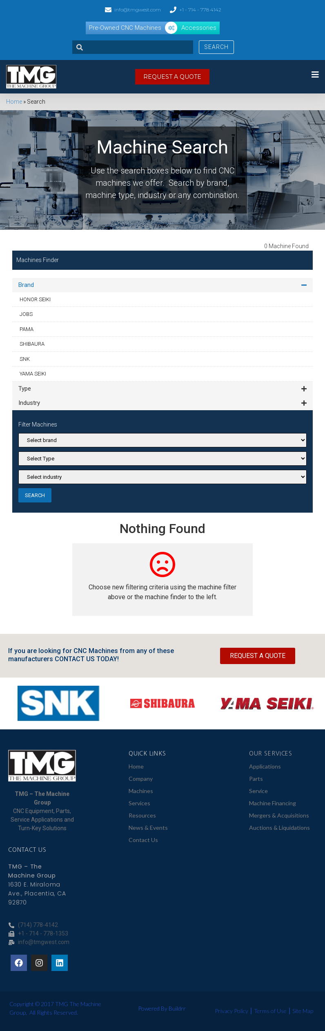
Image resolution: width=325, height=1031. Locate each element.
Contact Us (143, 839)
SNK (25, 359)
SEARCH (35, 495)
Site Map (302, 1010)
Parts (256, 778)
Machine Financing (272, 803)
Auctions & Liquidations (279, 827)
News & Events (148, 827)
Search (216, 47)
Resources (142, 815)
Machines (141, 790)
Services (139, 803)
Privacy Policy (231, 1010)
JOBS (26, 314)
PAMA (26, 329)
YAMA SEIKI (33, 374)
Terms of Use (270, 1010)
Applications (265, 766)
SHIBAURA (32, 344)
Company (141, 778)
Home (14, 101)
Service (258, 790)
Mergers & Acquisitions (279, 815)
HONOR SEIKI (35, 299)
